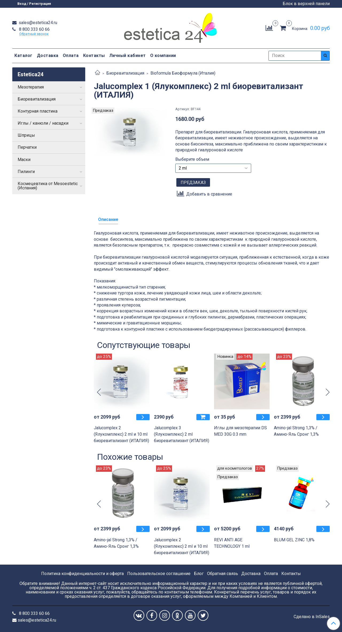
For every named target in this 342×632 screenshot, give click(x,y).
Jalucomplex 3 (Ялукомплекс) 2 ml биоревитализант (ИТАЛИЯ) (181, 434)
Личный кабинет (127, 55)
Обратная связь (222, 573)
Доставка (48, 55)
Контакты (94, 55)
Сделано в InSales (312, 617)
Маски (24, 159)
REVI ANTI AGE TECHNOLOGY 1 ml (232, 543)
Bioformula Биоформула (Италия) (182, 73)
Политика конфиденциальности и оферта (82, 573)
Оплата (71, 55)
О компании (163, 55)
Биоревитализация (125, 73)
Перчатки (27, 147)
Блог (199, 573)
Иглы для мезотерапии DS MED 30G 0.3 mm (240, 431)
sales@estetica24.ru (37, 22)
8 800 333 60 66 (34, 29)
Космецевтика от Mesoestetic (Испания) (48, 185)
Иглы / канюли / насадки (43, 123)
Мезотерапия (31, 87)
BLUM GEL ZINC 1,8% (294, 539)
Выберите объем (192, 159)
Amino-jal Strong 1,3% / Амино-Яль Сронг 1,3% (296, 431)
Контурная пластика (37, 111)
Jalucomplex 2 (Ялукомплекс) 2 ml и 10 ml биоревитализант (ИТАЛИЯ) (121, 434)
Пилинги (26, 171)
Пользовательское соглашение (159, 573)
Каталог (23, 55)
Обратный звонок (34, 34)
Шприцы (26, 135)
